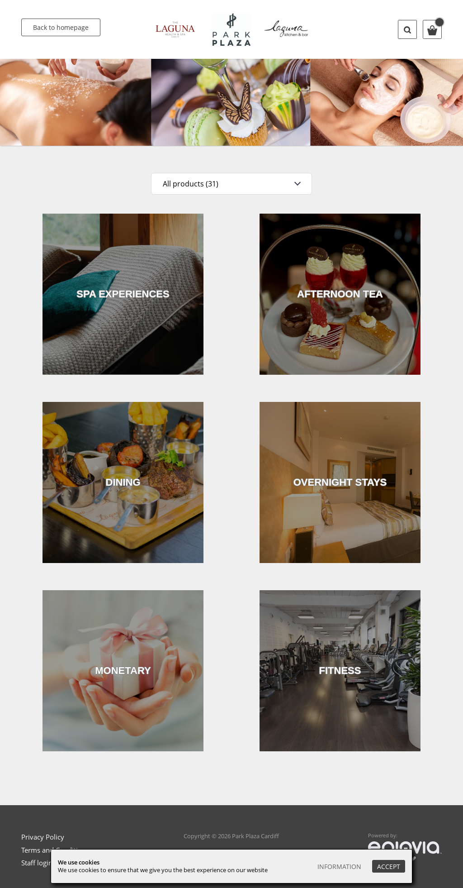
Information (339, 866)
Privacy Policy (42, 836)
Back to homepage (61, 27)
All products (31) (190, 184)
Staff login (36, 862)
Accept (388, 866)
